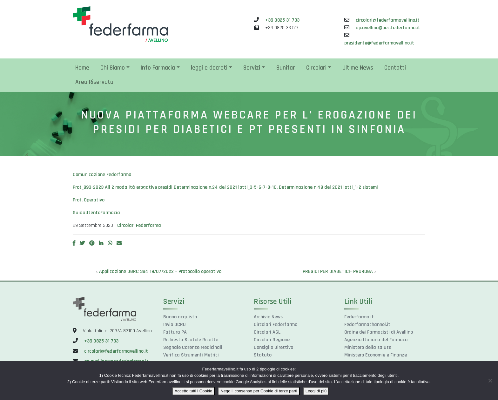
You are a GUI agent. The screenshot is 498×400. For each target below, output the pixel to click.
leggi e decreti (209, 68)
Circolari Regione (272, 339)
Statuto (263, 355)
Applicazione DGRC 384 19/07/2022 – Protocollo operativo (160, 271)
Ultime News (357, 68)
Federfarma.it (359, 317)
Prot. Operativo (88, 200)
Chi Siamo (112, 68)
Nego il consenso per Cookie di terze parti (258, 391)
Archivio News (268, 317)
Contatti (395, 68)
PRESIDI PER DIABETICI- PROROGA (338, 271)
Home (82, 68)
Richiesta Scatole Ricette (190, 339)
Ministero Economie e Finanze (375, 355)
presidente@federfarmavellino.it (379, 43)
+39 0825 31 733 (282, 20)
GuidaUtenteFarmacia (96, 212)
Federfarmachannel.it (367, 324)
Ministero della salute (367, 347)
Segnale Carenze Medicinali (192, 347)
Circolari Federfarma (139, 225)
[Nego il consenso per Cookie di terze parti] (490, 380)
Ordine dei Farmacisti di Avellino (378, 332)
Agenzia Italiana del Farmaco (375, 339)
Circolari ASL (267, 332)
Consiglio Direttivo (273, 347)
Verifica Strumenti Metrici (191, 355)
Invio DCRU (174, 324)
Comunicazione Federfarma (102, 174)
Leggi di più (316, 391)
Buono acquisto (180, 317)
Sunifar (285, 68)
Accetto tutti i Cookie (193, 391)
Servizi (251, 68)
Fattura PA (175, 332)
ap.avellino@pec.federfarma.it (388, 27)
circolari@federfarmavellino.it (388, 20)
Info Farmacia (158, 68)
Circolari (316, 68)
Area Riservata (94, 82)
